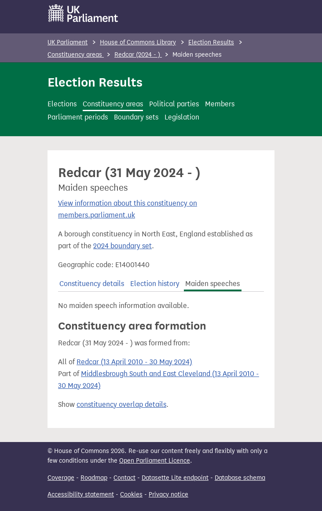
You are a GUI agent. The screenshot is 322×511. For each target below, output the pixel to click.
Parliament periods (78, 117)
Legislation (182, 117)
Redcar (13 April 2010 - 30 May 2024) (134, 362)
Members (219, 104)
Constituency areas (76, 54)
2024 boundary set (122, 246)
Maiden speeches (212, 283)
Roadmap (93, 478)
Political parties (174, 104)
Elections (62, 104)
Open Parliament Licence (154, 460)
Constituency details (91, 283)
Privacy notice (168, 494)
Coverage (61, 478)
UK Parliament (68, 42)
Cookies (131, 494)
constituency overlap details (121, 404)
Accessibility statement (81, 494)
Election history (154, 283)
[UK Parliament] (83, 13)
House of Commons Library (138, 42)
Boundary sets (136, 117)
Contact (124, 478)
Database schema (240, 478)
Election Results (211, 42)
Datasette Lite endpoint (175, 478)
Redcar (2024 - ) (138, 54)
